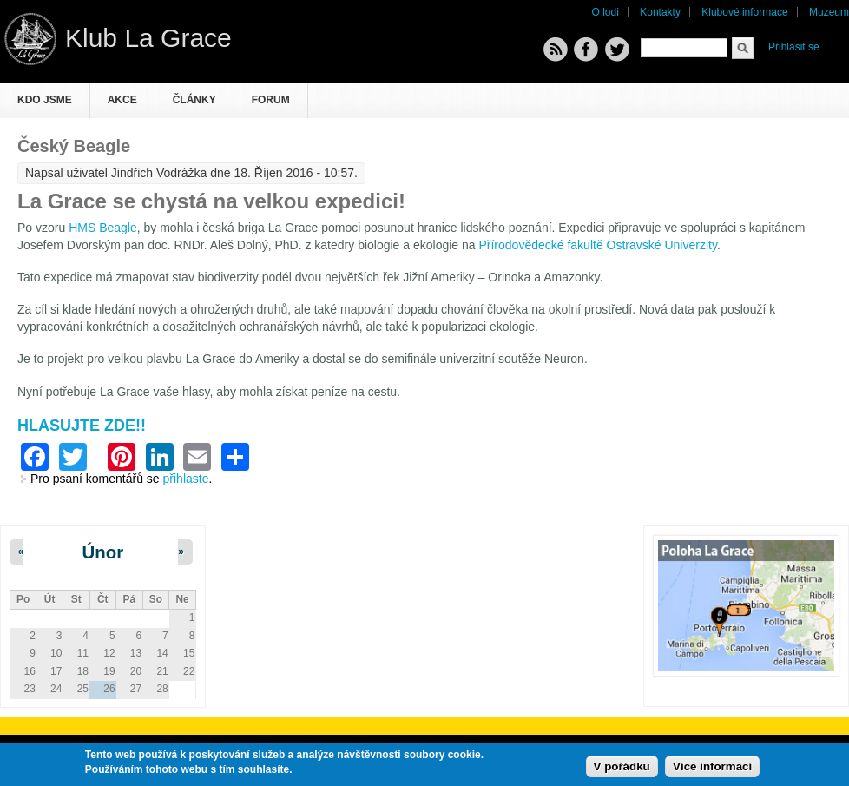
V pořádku (622, 767)
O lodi (605, 12)
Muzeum (829, 12)
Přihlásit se (793, 47)
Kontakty (660, 12)
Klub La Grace (148, 37)
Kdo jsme (44, 100)
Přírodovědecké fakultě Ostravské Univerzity (597, 245)
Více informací (712, 767)
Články (194, 100)
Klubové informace (744, 12)
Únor (103, 552)
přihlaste (186, 478)
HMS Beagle (103, 227)
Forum (271, 100)
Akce (122, 100)
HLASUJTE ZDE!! (81, 425)
